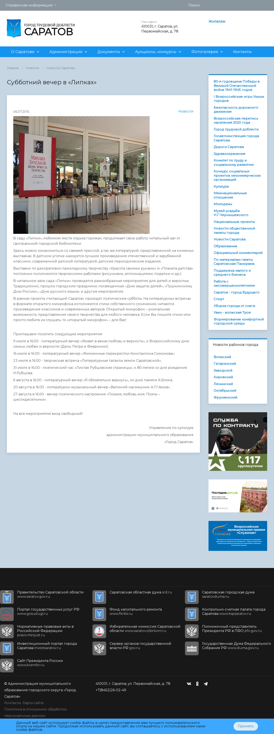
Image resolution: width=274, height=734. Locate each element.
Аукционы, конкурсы (155, 51)
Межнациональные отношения (230, 195)
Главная (13, 68)
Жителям (216, 21)
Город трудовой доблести (236, 129)
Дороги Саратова (229, 147)
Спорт (219, 299)
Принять (246, 726)
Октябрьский (225, 391)
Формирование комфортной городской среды (239, 321)
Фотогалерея (204, 51)
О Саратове (22, 51)
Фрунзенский (225, 397)
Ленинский (223, 384)
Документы (108, 51)
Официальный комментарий (238, 253)
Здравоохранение (229, 154)
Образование (225, 246)
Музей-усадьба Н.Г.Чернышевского (231, 213)
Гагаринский (225, 364)
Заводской (223, 370)
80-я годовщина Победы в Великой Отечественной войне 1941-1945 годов (237, 85)
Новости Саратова (60, 68)
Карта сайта (33, 703)
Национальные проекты (234, 222)
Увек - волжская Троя (232, 312)
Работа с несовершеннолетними (234, 283)
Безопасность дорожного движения (236, 109)
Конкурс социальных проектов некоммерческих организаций (237, 175)
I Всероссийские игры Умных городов (239, 99)
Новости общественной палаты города (234, 230)
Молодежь (223, 204)
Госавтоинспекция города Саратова (236, 138)
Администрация (65, 51)
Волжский (222, 357)
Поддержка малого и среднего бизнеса (232, 272)
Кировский (223, 377)
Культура (221, 186)
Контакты (242, 51)
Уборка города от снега (234, 306)
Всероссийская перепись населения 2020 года (236, 120)
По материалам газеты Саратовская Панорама (234, 262)
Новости (32, 68)
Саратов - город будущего (236, 292)
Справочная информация (29, 5)
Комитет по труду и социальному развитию (234, 162)
